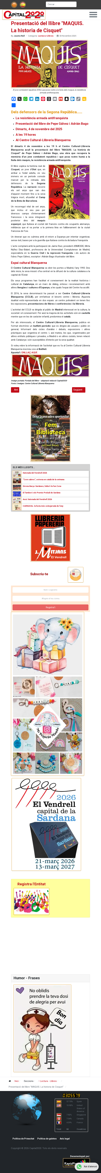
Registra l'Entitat (31, 884)
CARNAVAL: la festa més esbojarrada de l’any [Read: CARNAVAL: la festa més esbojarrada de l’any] (43, 506)
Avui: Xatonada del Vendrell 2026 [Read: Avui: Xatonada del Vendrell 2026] (37, 499)
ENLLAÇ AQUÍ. (30, 352)
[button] (93, 14)
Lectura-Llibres (45, 36)
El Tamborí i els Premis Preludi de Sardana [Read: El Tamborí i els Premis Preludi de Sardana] (41, 493)
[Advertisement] (36, 945)
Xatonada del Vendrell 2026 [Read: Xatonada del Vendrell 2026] (35, 473)
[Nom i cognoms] (50, 590)
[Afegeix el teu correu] (50, 598)
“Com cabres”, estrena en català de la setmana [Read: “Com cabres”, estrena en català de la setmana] (43, 479)
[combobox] (61, 4)
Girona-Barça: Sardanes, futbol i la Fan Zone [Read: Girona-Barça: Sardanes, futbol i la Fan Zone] (42, 486)
